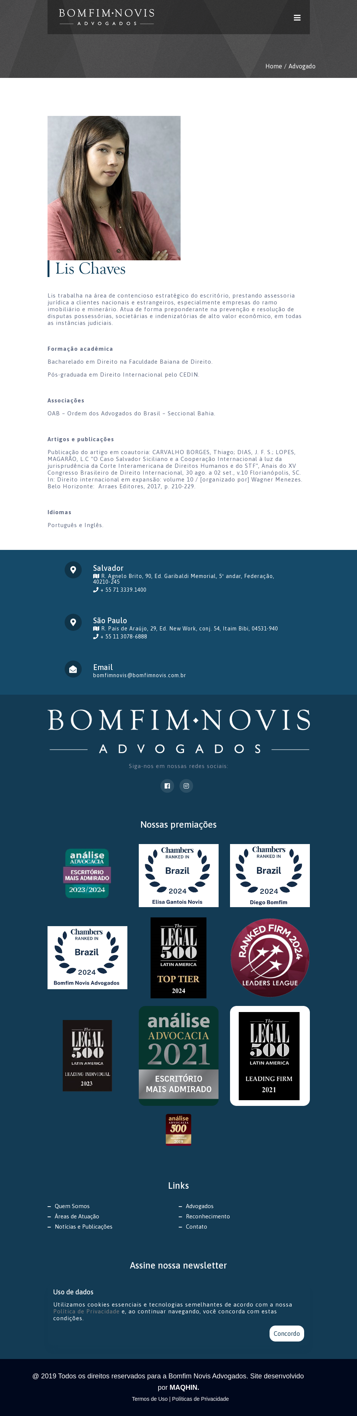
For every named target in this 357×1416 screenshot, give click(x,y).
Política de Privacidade (86, 1311)
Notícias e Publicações (84, 1226)
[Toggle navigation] (297, 17)
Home (273, 66)
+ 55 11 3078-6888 (123, 637)
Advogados (200, 1206)
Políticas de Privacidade (200, 1399)
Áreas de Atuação (77, 1216)
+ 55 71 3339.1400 (123, 590)
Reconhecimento (208, 1216)
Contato (196, 1226)
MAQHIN (183, 1387)
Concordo (287, 1333)
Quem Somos (72, 1206)
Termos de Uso (150, 1399)
